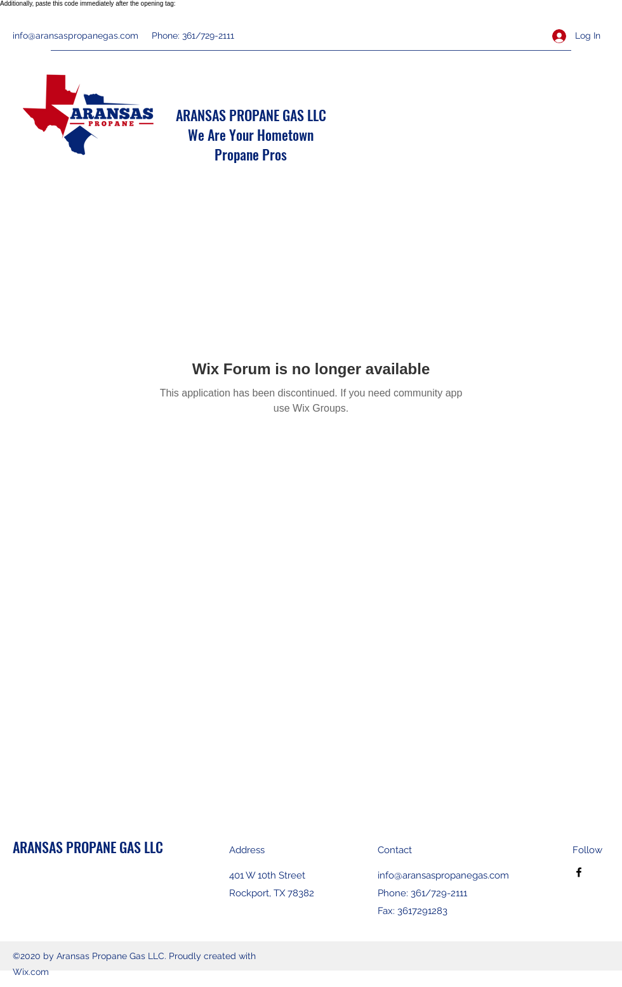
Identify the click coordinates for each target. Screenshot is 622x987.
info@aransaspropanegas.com (75, 35)
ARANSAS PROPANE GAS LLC (251, 115)
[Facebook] (578, 872)
